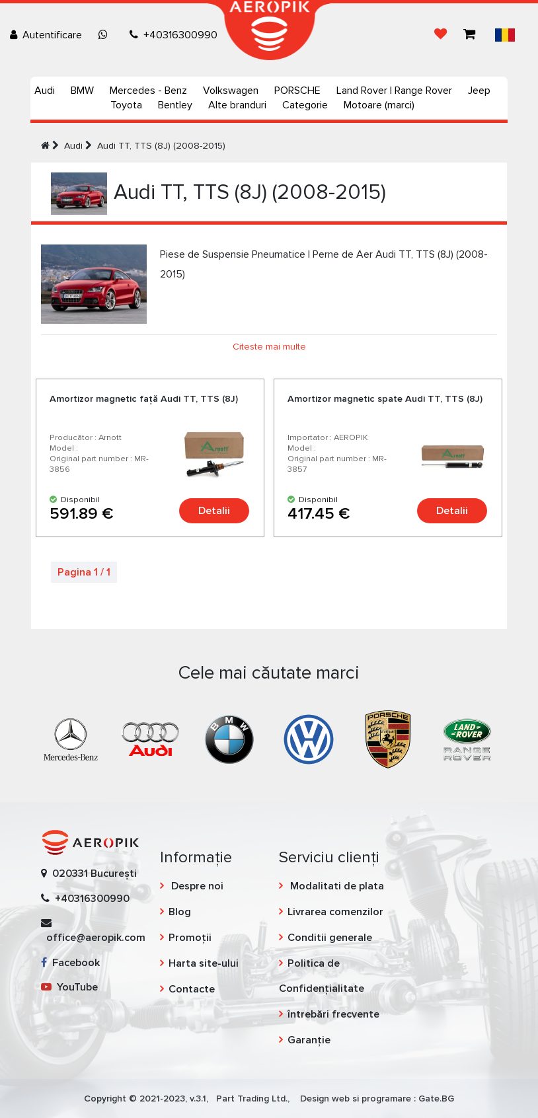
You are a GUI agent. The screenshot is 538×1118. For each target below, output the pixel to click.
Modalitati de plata (336, 886)
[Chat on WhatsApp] (105, 35)
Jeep (479, 90)
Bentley (175, 105)
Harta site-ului (204, 963)
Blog (180, 911)
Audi (44, 90)
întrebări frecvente (333, 1014)
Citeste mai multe (269, 346)
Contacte (192, 989)
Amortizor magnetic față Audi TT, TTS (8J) (144, 398)
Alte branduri (237, 105)
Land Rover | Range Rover (394, 90)
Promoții (190, 937)
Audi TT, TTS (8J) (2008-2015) (161, 145)
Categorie (305, 105)
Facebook (70, 962)
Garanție (309, 1040)
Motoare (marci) (379, 105)
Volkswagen (230, 90)
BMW (82, 90)
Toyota (126, 105)
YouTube (69, 987)
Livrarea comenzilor (335, 911)
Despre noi (196, 886)
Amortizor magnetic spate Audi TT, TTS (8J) (385, 398)
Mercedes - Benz (148, 90)
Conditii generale (330, 937)
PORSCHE (297, 90)
